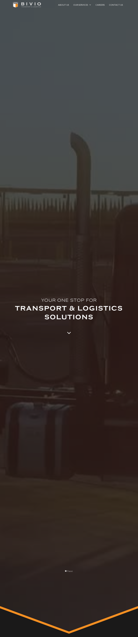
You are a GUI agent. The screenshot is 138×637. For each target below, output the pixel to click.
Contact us (116, 4)
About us (63, 4)
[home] (27, 5)
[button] (82, 4)
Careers (100, 4)
